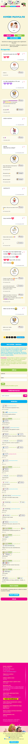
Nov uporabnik (4, 385)
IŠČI (26, 395)
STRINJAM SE (14, 742)
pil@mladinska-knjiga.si (11, 671)
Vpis (3, 383)
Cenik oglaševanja (10, 699)
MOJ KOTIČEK (14, 38)
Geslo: (2, 377)
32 (11, 337)
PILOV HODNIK (14, 594)
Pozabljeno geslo (13, 385)
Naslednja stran (20, 337)
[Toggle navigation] (2, 1)
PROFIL (20, 35)
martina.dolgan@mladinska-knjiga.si (14, 697)
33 (14, 337)
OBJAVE (9, 35)
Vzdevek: (3, 373)
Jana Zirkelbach (6, 675)
